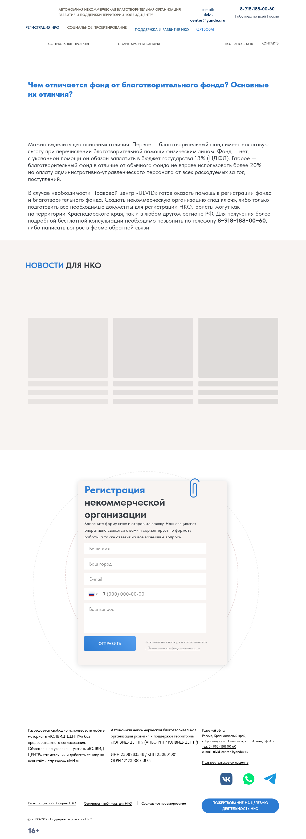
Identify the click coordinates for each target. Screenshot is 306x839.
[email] (145, 579)
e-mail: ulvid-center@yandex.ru (225, 752)
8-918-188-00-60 (257, 8)
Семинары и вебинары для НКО (108, 803)
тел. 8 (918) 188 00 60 (219, 746)
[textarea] (145, 618)
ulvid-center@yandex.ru (207, 15)
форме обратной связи (120, 227)
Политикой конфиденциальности (174, 648)
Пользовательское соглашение (225, 762)
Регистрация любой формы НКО (52, 803)
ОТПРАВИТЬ (110, 643)
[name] (145, 548)
